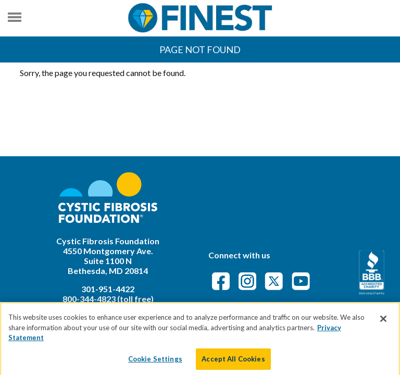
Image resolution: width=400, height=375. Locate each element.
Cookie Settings (155, 362)
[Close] (383, 322)
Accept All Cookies (233, 362)
